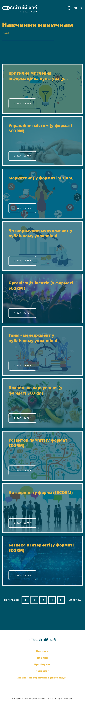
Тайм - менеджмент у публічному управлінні (32, 338)
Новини (42, 657)
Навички (42, 651)
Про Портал (42, 664)
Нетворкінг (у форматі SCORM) (40, 492)
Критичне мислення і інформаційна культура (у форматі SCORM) (36, 75)
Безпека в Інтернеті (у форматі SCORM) (41, 547)
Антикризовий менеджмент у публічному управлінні (40, 233)
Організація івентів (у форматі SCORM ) (40, 285)
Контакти (42, 670)
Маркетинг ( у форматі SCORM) (41, 178)
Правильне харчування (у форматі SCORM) (35, 390)
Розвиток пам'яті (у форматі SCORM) (38, 442)
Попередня (11, 599)
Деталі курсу (22, 103)
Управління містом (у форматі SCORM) (40, 128)
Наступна (74, 599)
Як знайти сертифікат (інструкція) (42, 677)
